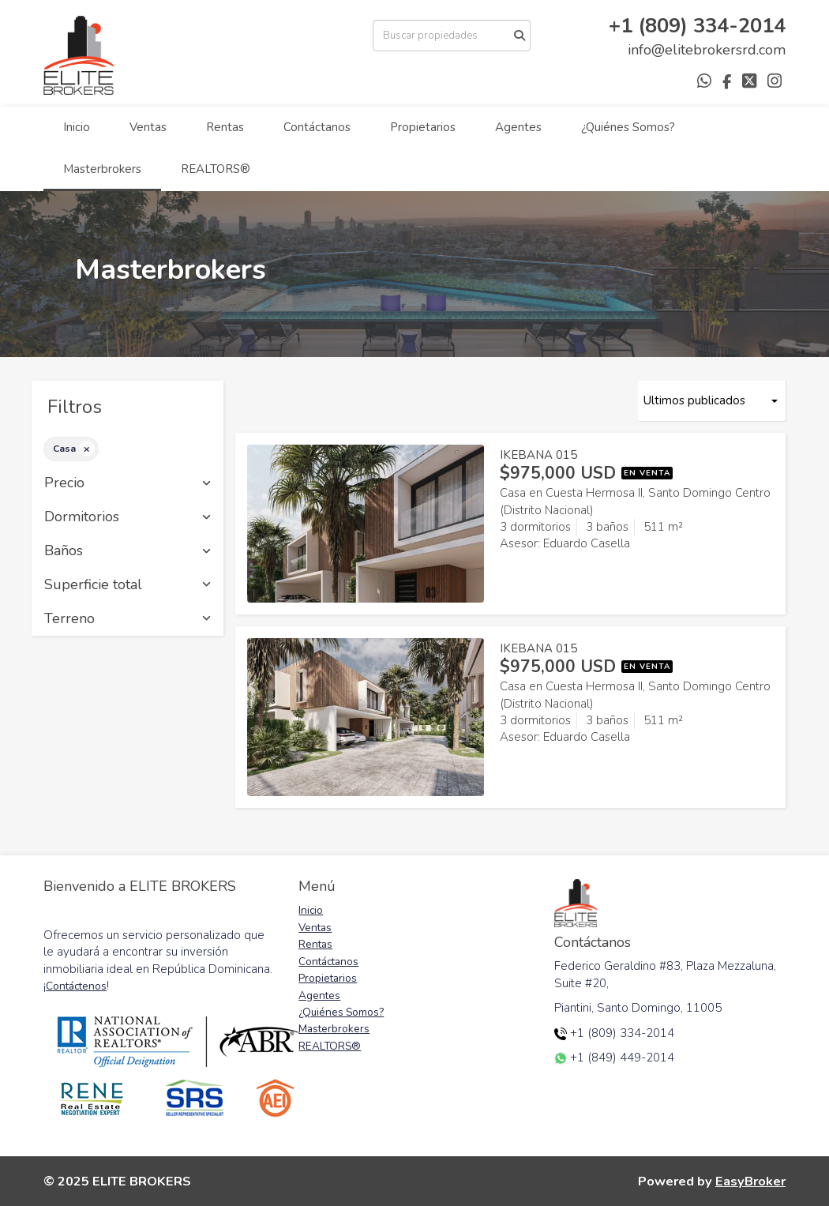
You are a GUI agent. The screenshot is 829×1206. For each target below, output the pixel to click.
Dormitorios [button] (127, 517)
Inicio (76, 127)
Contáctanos (317, 127)
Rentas (225, 127)
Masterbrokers (102, 169)
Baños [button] (127, 551)
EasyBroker (750, 1181)
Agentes (518, 127)
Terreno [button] (127, 619)
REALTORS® (215, 169)
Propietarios (423, 127)
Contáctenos (76, 986)
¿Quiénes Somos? (628, 127)
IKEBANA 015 (538, 455)
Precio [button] (127, 483)
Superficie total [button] (127, 585)
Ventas (148, 127)
